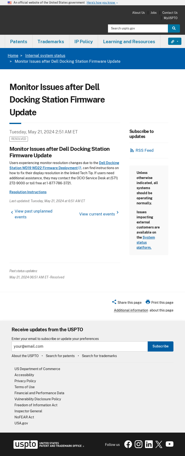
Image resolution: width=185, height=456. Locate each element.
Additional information (131, 310)
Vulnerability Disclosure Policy (37, 399)
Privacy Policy (25, 381)
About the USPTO (25, 356)
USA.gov (21, 423)
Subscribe (160, 346)
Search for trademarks (99, 356)
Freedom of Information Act (35, 405)
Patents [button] (18, 41)
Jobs (154, 12)
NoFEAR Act (24, 417)
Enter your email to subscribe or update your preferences (55, 339)
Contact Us (170, 12)
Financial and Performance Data (39, 393)
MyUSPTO (171, 18)
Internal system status (45, 55)
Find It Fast (171, 41)
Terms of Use (24, 387)
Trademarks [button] (51, 41)
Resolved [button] (18, 139)
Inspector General (28, 411)
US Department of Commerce (37, 369)
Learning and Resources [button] (129, 41)
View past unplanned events (34, 214)
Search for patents (60, 356)
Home (13, 55)
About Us (138, 12)
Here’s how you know (103, 2)
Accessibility (24, 375)
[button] (127, 303)
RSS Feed (145, 150)
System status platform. (146, 242)
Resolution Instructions (27, 192)
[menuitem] (19, 41)
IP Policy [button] (83, 41)
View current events (97, 214)
